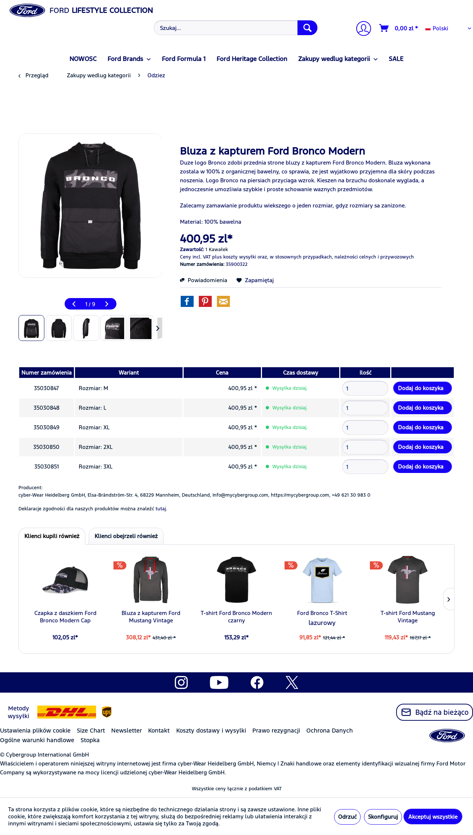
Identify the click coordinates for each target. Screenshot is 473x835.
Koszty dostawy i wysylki (211, 730)
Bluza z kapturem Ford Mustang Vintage (151, 616)
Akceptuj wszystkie (432, 816)
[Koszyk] (399, 28)
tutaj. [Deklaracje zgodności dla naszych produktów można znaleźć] (161, 509)
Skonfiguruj (383, 816)
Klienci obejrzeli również (126, 536)
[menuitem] (234, 27)
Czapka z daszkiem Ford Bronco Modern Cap (65, 616)
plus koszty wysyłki (234, 257)
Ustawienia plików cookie (35, 730)
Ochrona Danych (329, 730)
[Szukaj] (307, 27)
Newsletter (126, 730)
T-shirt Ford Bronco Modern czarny (236, 616)
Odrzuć (347, 816)
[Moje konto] (360, 29)
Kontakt (159, 730)
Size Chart (91, 730)
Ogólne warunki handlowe (37, 740)
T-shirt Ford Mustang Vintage (408, 616)
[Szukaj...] (235, 27)
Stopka (90, 740)
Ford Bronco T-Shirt (322, 612)
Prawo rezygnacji (276, 730)
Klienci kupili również (51, 536)
